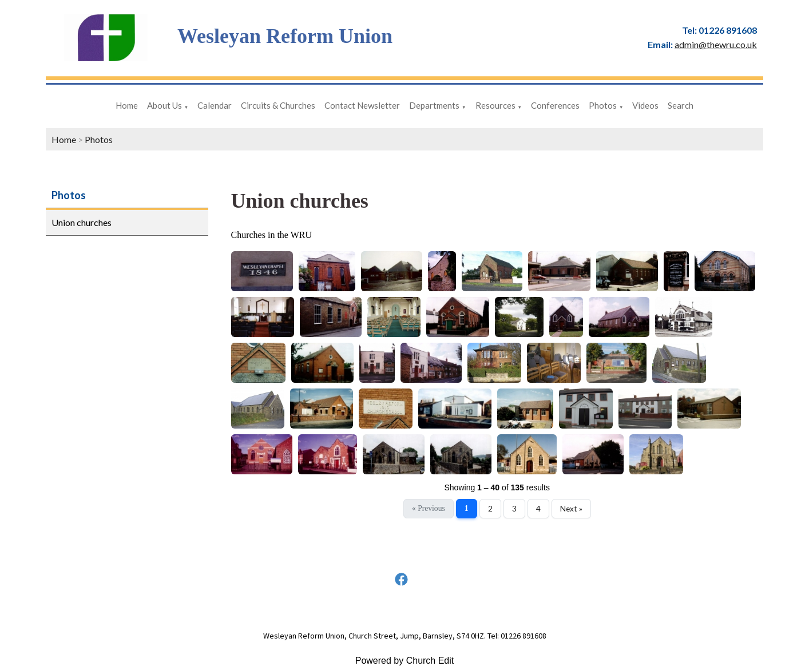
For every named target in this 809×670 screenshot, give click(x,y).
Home (127, 105)
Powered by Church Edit (404, 660)
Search (680, 105)
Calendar (214, 105)
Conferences (555, 105)
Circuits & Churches (278, 105)
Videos (645, 105)
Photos (603, 105)
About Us (164, 105)
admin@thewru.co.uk (716, 44)
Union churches (81, 222)
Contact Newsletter (362, 105)
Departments (434, 105)
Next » (571, 508)
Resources (495, 105)
